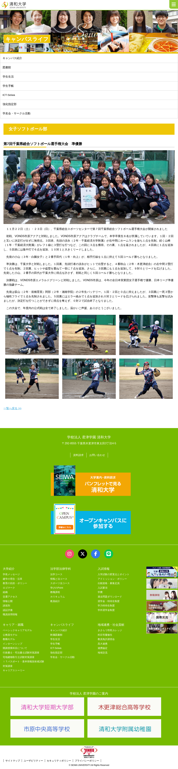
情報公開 (8, 603)
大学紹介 (9, 570)
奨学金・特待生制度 (109, 603)
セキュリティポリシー (59, 762)
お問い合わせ (97, 456)
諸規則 (6, 607)
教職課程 (55, 593)
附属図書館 (56, 636)
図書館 (7, 67)
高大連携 (102, 645)
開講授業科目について (15, 649)
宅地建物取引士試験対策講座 (18, 658)
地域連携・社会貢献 (111, 626)
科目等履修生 (105, 636)
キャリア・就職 (13, 626)
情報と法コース (58, 580)
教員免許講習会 (106, 640)
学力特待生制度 (106, 607)
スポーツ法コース (60, 585)
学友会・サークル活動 (62, 658)
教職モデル (9, 640)
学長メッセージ (11, 576)
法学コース (56, 576)
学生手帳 (8, 86)
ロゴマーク (9, 589)
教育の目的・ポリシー (15, 585)
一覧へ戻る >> (12, 410)
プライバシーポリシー (87, 762)
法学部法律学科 (60, 570)
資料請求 (77, 456)
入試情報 (104, 570)
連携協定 (102, 649)
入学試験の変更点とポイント (113, 576)
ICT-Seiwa (9, 96)
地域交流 (102, 654)
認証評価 (8, 611)
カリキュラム (57, 598)
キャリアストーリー (14, 672)
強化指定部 (10, 105)
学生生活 (8, 77)
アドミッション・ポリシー (112, 580)
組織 (5, 593)
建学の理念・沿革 (12, 580)
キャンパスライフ (62, 626)
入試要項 (102, 589)
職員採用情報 (10, 616)
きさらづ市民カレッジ (110, 632)
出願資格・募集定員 (109, 585)
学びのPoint (56, 589)
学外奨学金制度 (106, 611)
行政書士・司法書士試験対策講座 (21, 654)
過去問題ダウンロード (110, 598)
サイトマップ (12, 762)
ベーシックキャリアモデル (17, 632)
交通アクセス (10, 598)
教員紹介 (55, 603)
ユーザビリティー (33, 762)
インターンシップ (12, 645)
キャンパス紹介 (12, 58)
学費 (100, 593)
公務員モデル (10, 636)
